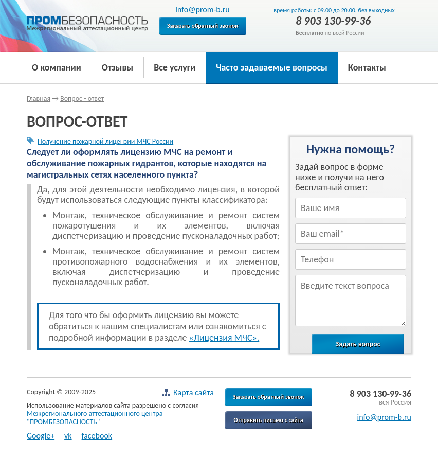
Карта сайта (187, 392)
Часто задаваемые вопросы (271, 67)
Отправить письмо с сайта (268, 420)
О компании (56, 67)
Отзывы (117, 67)
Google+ (40, 436)
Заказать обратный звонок (203, 25)
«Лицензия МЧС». (224, 337)
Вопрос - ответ (82, 98)
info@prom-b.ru (202, 9)
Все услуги (174, 67)
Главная (38, 98)
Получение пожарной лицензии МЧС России (105, 141)
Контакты (367, 67)
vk (68, 436)
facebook (97, 436)
